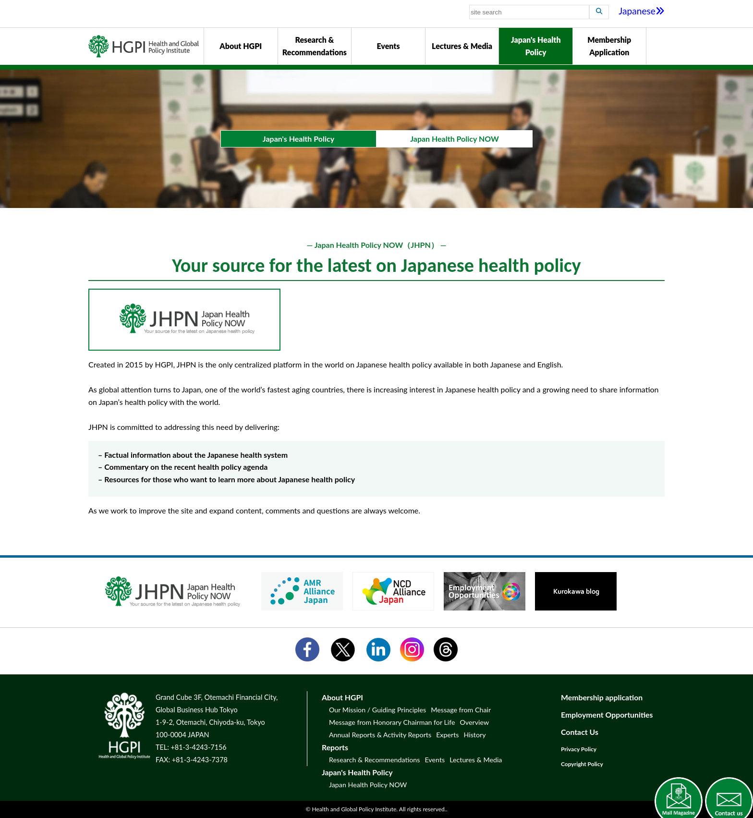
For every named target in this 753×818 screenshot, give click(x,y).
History (474, 735)
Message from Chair (461, 710)
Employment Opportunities (607, 714)
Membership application (602, 697)
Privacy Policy (578, 749)
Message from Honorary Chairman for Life (392, 722)
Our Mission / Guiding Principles (377, 710)
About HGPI (240, 45)
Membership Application (609, 46)
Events (388, 45)
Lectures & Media (462, 45)
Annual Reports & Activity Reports (380, 735)
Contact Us (579, 731)
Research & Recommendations (314, 46)
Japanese (642, 10)
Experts (447, 735)
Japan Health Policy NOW (368, 785)
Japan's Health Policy (536, 46)
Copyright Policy (582, 764)
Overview (474, 722)
